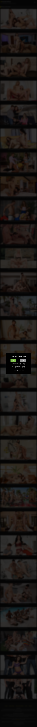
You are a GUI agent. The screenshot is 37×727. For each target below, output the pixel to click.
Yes (13, 360)
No (23, 360)
